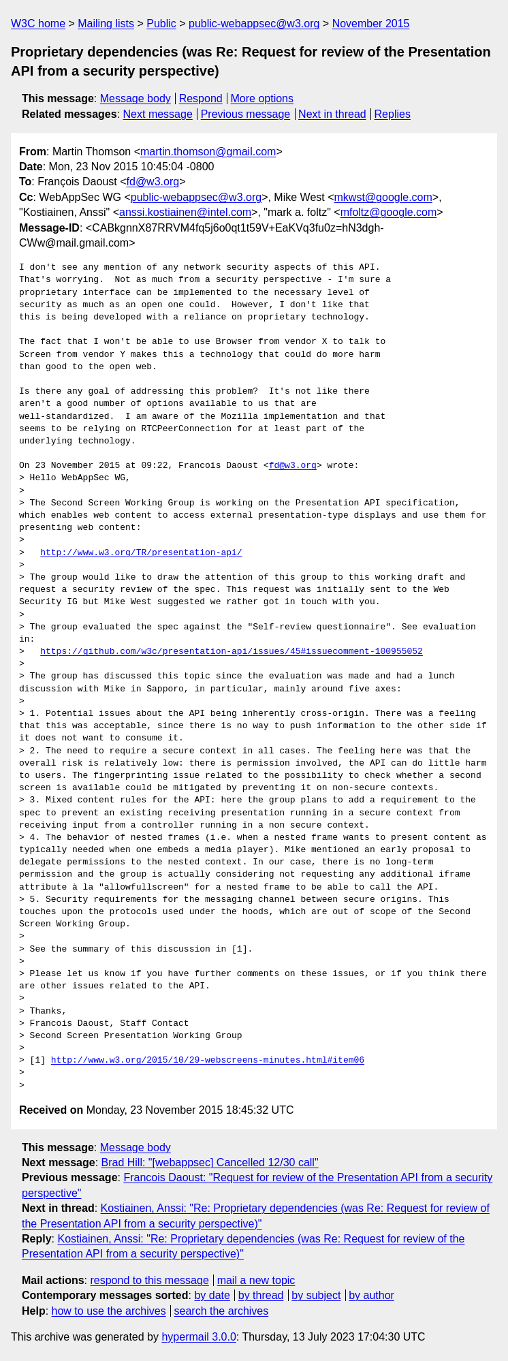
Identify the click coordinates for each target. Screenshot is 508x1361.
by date (211, 1295)
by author (371, 1295)
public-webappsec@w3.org (254, 23)
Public (161, 23)
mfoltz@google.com (388, 212)
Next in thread (332, 114)
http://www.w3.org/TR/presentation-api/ (141, 553)
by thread (261, 1295)
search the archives (221, 1311)
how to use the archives (109, 1311)
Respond (201, 98)
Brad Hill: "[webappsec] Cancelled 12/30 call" (210, 1162)
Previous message (246, 114)
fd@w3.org (153, 181)
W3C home (38, 23)
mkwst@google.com (383, 197)
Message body (135, 98)
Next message (158, 114)
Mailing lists (106, 23)
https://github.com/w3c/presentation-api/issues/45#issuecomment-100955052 (231, 652)
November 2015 (371, 23)
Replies (393, 114)
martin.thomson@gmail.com (208, 151)
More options (262, 98)
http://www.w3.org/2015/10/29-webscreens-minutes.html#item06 (207, 1060)
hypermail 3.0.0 (198, 1337)
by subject (315, 1295)
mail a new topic (256, 1280)
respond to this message (149, 1280)
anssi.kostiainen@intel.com (185, 212)
